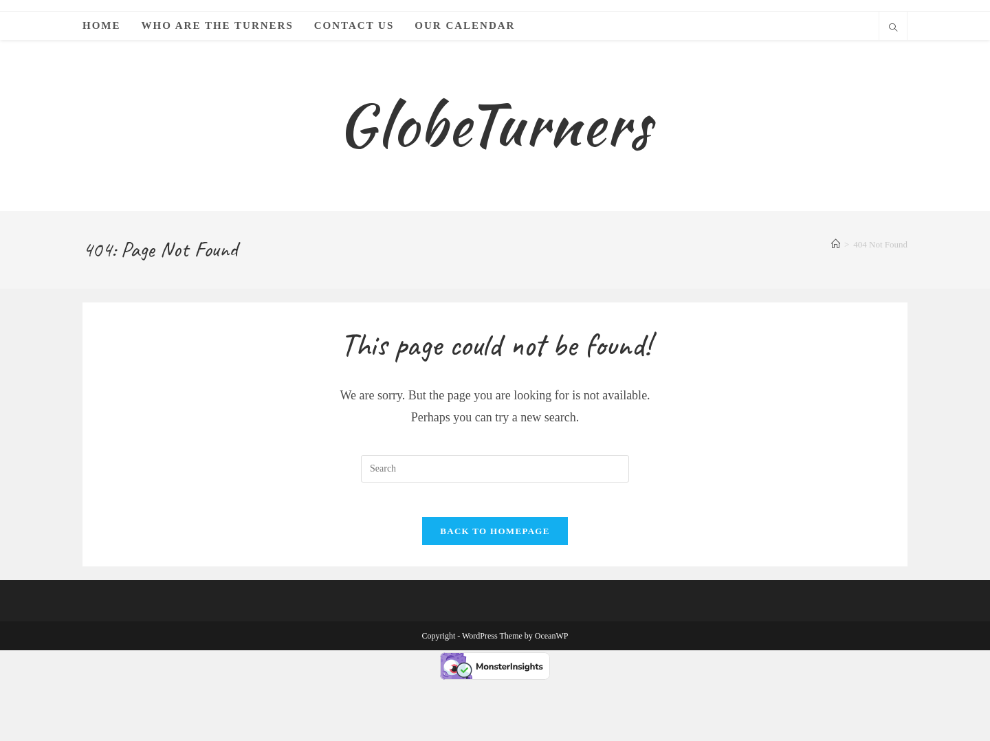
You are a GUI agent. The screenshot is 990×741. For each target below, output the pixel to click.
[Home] (835, 299)
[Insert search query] (495, 522)
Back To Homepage (494, 592)
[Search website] (893, 28)
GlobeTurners (495, 151)
